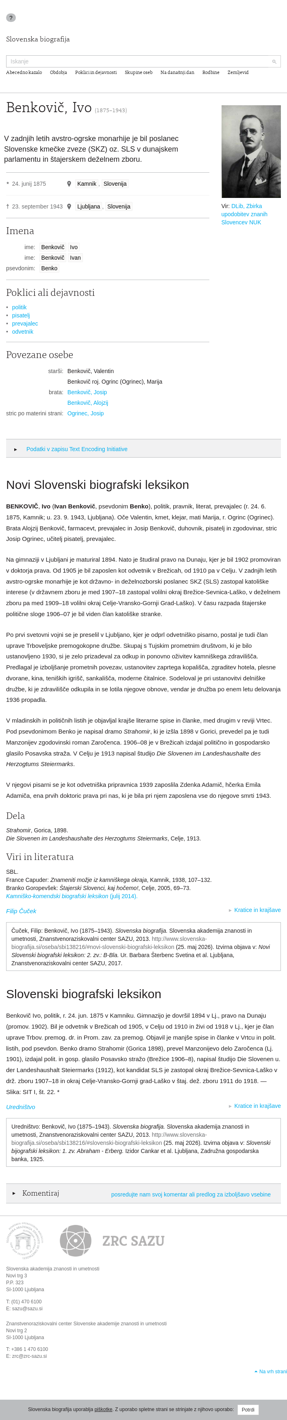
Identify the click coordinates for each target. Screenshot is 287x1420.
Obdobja (58, 72)
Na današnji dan (177, 72)
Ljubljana (88, 206)
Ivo (74, 247)
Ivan (75, 257)
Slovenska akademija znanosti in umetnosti (52, 1269)
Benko (49, 268)
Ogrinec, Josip (85, 413)
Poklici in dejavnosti (96, 72)
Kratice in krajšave (258, 910)
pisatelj (21, 315)
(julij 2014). (72, 896)
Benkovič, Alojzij (87, 403)
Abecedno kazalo (24, 72)
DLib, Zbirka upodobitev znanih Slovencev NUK (245, 214)
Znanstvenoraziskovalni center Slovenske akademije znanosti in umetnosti (86, 1324)
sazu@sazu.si (27, 1308)
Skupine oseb (138, 72)
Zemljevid (238, 72)
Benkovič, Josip (87, 392)
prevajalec (25, 323)
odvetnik (22, 331)
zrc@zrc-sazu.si (29, 1356)
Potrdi (248, 1410)
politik (19, 307)
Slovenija (115, 183)
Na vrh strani (273, 1371)
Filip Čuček (21, 911)
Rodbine (211, 72)
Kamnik (86, 183)
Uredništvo (20, 1106)
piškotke (103, 1409)
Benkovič (53, 247)
